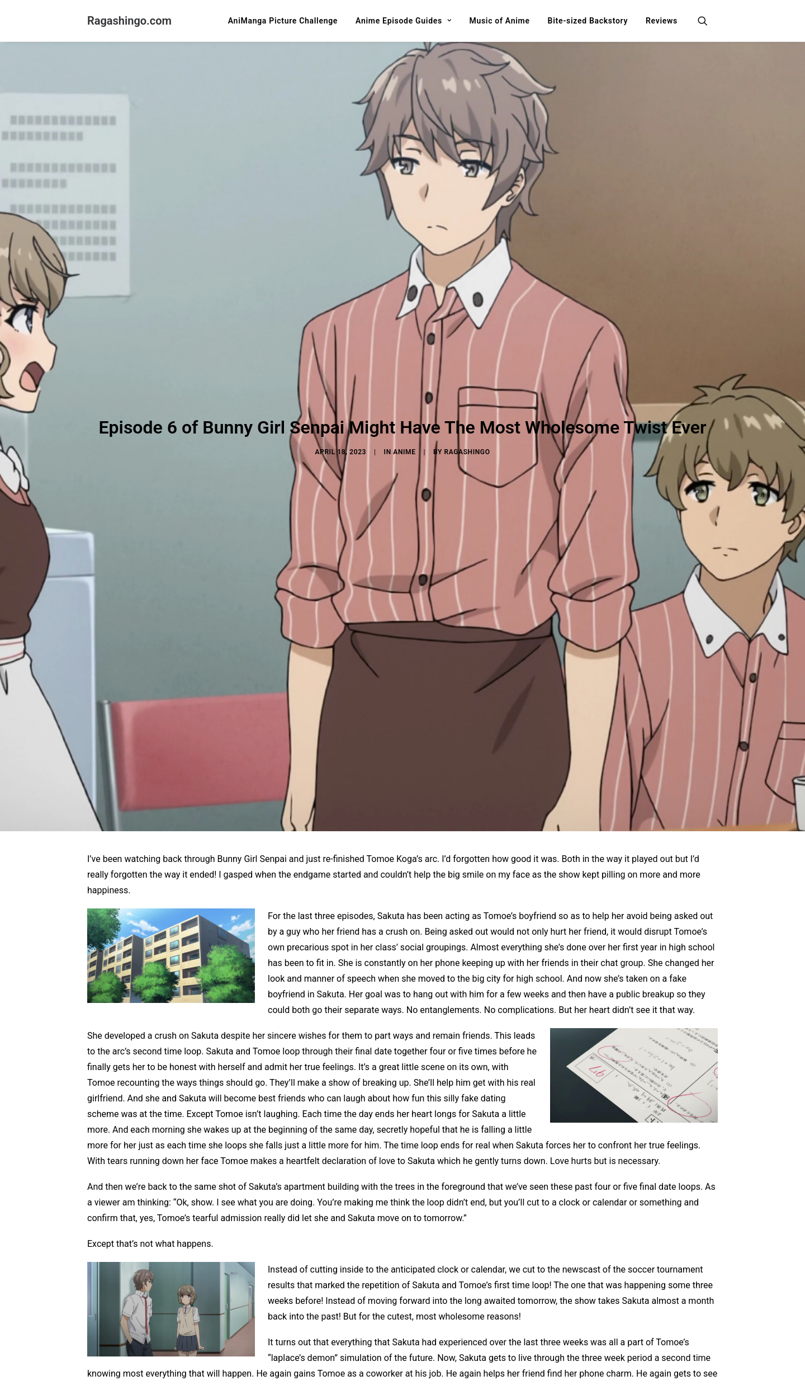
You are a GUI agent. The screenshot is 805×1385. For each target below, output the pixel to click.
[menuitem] (282, 20)
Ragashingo (467, 390)
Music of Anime (499, 20)
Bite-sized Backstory (588, 20)
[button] (708, 20)
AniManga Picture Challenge (283, 20)
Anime (404, 390)
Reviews (662, 20)
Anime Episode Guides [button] (403, 20)
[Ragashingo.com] (129, 20)
